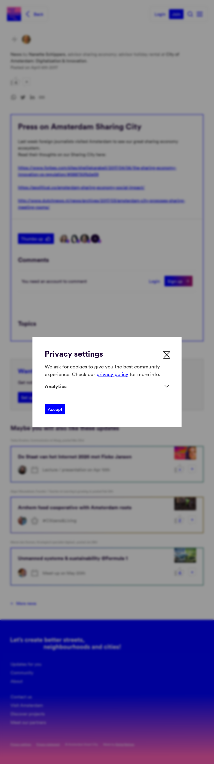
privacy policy (112, 374)
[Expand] (107, 386)
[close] (166, 354)
